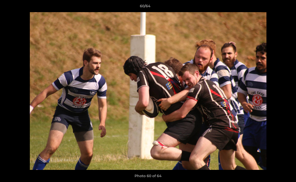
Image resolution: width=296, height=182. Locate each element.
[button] (275, 7)
